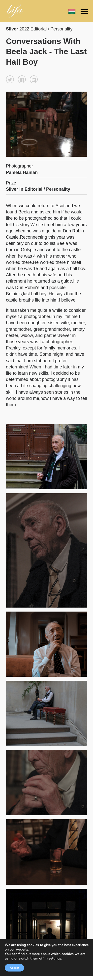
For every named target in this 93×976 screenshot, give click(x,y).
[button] (10, 79)
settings (55, 958)
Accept (14, 968)
